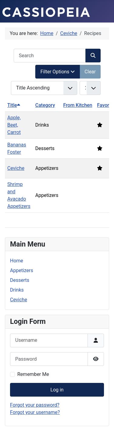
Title (13, 105)
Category (45, 105)
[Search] (93, 55)
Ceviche (15, 168)
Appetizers (21, 270)
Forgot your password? (34, 405)
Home (16, 261)
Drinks (17, 290)
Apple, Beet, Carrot (14, 125)
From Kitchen (77, 105)
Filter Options (57, 72)
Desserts (19, 280)
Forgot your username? (35, 412)
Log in (57, 390)
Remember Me (33, 374)
